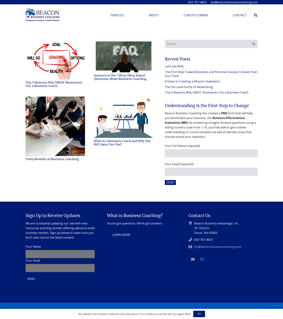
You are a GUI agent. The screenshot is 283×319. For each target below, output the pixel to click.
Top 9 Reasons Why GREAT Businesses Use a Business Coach (54, 84)
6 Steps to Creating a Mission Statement (192, 81)
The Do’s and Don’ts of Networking (189, 87)
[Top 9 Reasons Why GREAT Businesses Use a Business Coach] (55, 42)
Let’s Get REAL (174, 66)
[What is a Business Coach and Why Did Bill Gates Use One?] (123, 99)
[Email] (192, 259)
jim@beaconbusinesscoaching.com (217, 247)
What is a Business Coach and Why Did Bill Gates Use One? (122, 142)
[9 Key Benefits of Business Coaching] (55, 99)
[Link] (43, 15)
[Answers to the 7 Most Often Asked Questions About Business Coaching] (123, 42)
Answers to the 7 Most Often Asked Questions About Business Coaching (120, 77)
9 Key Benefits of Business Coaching (52, 159)
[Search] (255, 15)
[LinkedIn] (201, 259)
